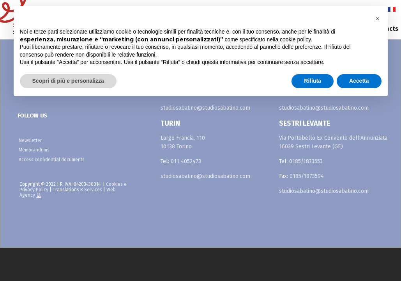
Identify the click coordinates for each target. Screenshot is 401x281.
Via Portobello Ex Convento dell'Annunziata (333, 138)
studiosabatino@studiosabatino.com (205, 108)
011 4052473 (186, 161)
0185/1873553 (306, 161)
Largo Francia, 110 (183, 138)
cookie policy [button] (295, 39)
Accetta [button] (359, 81)
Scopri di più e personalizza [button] (68, 81)
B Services (91, 189)
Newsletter (30, 140)
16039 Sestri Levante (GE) (311, 146)
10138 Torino (176, 146)
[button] (377, 18)
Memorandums (34, 150)
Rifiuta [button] (312, 81)
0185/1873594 (307, 176)
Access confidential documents (52, 159)
